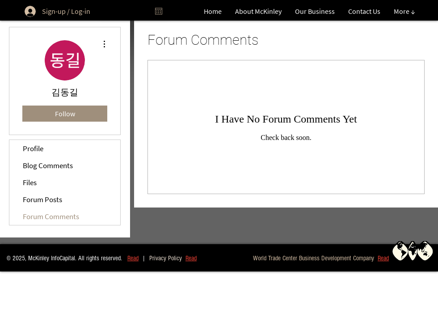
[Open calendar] (158, 11)
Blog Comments (48, 165)
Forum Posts (42, 199)
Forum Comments (51, 216)
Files (30, 182)
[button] (383, 258)
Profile (33, 148)
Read (133, 258)
